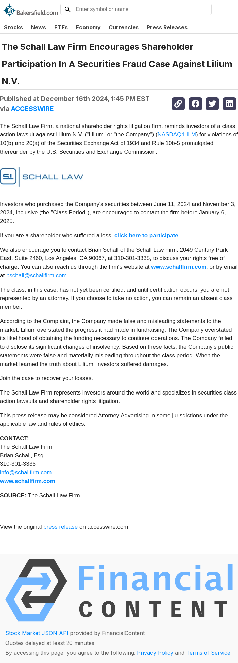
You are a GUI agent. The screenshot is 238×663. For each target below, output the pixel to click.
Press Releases (167, 27)
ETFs (61, 27)
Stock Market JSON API (36, 633)
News (38, 27)
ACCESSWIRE (32, 109)
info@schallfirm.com (26, 472)
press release (60, 527)
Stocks (13, 27)
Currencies (124, 27)
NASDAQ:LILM (177, 134)
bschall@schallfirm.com (36, 275)
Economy (88, 27)
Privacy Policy (155, 652)
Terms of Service (208, 652)
